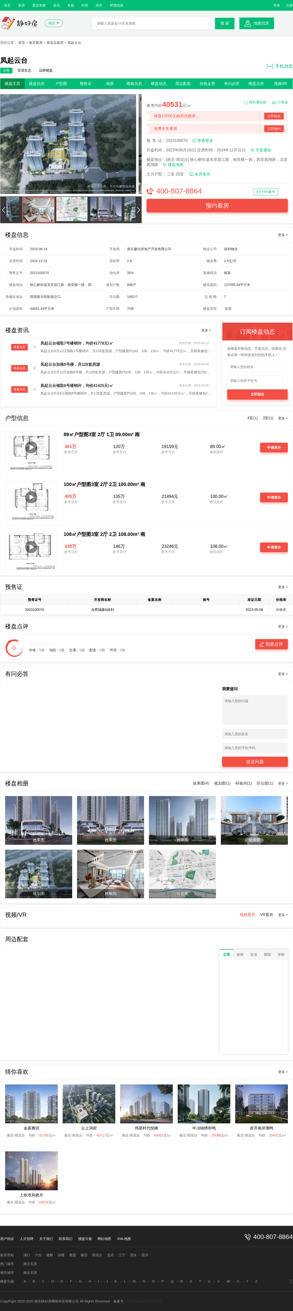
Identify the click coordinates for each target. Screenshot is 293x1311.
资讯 (56, 5)
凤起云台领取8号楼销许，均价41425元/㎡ (76, 386)
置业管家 (39, 5)
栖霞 (72, 1255)
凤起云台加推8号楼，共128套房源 (70, 364)
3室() (268, 418)
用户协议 (7, 1239)
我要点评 (274, 644)
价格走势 (207, 84)
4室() (252, 418)
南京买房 (30, 1264)
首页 (7, 5)
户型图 (61, 84)
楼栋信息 (134, 84)
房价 (99, 5)
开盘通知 (263, 150)
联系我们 (65, 1239)
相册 (110, 84)
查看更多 (205, 140)
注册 (289, 5)
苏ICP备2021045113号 (144, 1301)
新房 (21, 5)
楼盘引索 (85, 1239)
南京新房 (36, 43)
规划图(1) (222, 783)
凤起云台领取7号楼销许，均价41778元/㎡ (76, 343)
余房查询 (202, 174)
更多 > (283, 235)
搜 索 (224, 23)
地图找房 (261, 23)
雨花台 (97, 1255)
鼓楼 (61, 1255)
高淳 (144, 1255)
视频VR (280, 84)
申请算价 (274, 447)
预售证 (85, 84)
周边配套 (183, 84)
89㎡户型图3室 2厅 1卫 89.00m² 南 (102, 434)
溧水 (133, 1255)
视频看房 (247, 915)
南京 (52, 23)
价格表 (281, 610)
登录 (276, 5)
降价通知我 (257, 102)
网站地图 (104, 1239)
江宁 (121, 1255)
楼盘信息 (37, 84)
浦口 (26, 1255)
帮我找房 (116, 5)
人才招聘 (26, 1239)
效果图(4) (201, 783)
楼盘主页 (12, 84)
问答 (84, 5)
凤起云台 (74, 43)
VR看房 (266, 915)
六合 (38, 1255)
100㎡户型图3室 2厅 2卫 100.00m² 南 (104, 484)
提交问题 (255, 761)
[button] (3, 209)
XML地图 (124, 1239)
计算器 (283, 102)
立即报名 (274, 116)
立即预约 (274, 129)
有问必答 (232, 84)
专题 (70, 5)
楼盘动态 (158, 84)
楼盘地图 (176, 165)
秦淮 (84, 1255)
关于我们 (46, 1239)
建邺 (49, 1255)
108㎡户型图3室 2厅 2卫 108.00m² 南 (104, 534)
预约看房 (217, 205)
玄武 (110, 1255)
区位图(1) (265, 783)
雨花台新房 (55, 43)
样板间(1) (243, 783)
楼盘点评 (256, 84)
